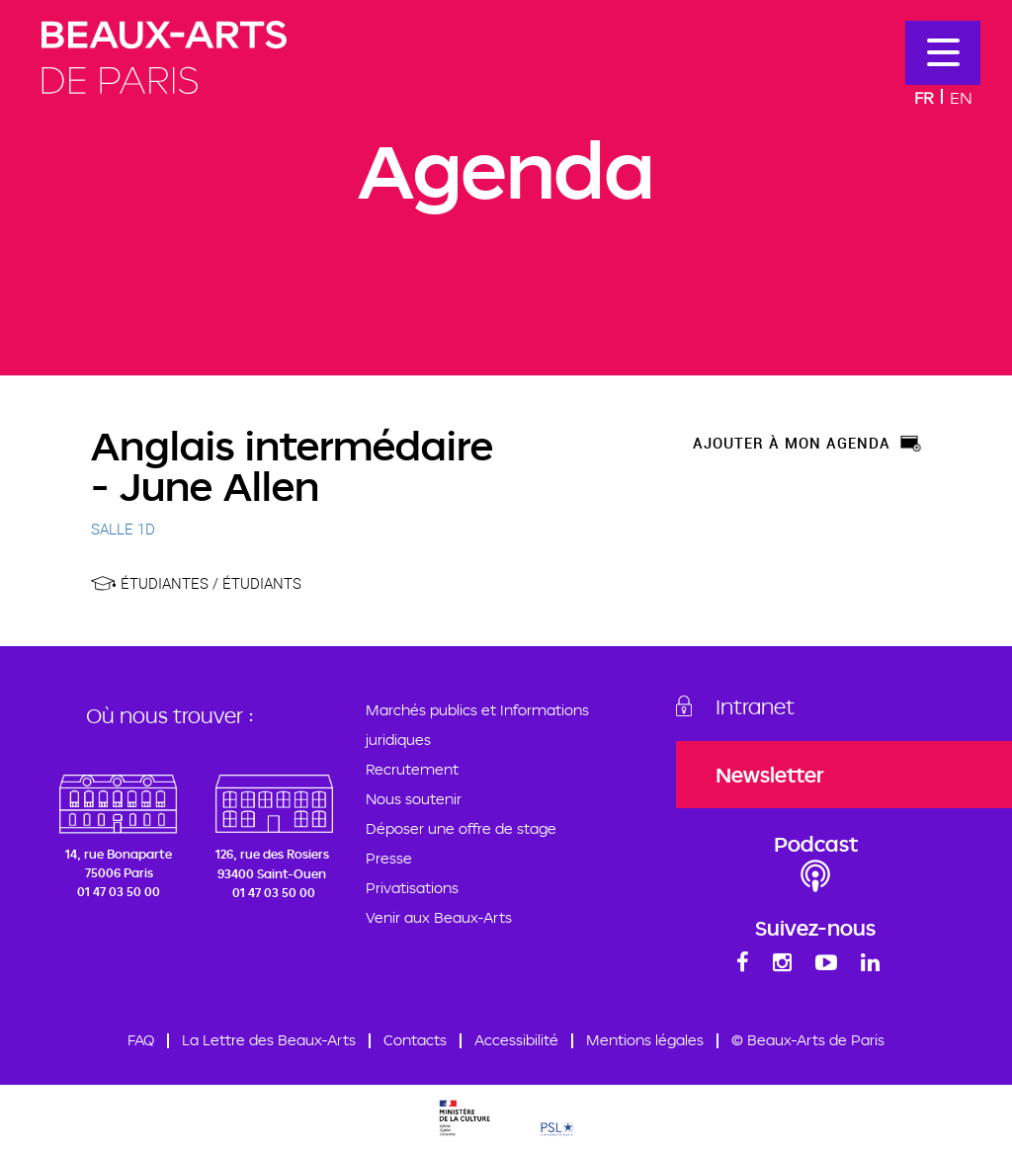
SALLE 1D (123, 528)
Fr (924, 97)
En (961, 97)
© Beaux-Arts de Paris (808, 1039)
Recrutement (412, 769)
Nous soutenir (414, 798)
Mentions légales (645, 1039)
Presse (389, 858)
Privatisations (412, 887)
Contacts (415, 1039)
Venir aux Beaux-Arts (439, 917)
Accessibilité (516, 1039)
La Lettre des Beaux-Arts (269, 1039)
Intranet (755, 706)
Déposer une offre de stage (461, 828)
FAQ (140, 1039)
